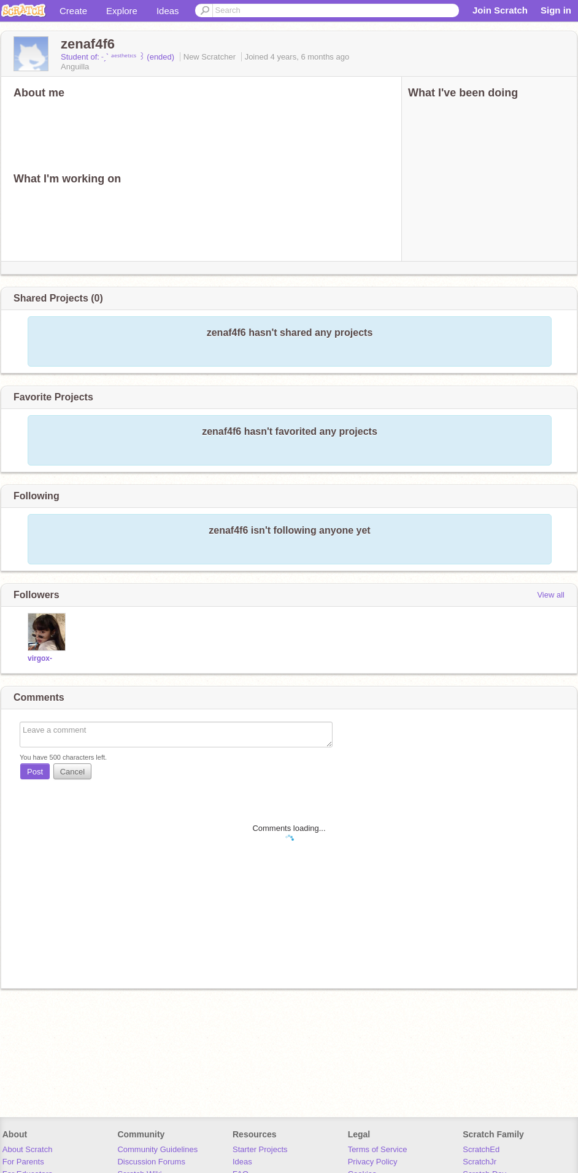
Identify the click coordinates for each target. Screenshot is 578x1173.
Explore (121, 11)
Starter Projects (260, 1149)
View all (551, 594)
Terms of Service (377, 1149)
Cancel (72, 771)
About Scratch (27, 1149)
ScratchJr (479, 1161)
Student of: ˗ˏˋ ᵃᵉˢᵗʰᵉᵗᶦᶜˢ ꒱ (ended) (119, 56)
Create (73, 11)
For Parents (23, 1161)
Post (35, 771)
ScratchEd (481, 1149)
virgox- (40, 658)
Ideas (167, 11)
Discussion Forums (151, 1161)
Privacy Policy (373, 1161)
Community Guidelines (157, 1149)
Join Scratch (500, 10)
